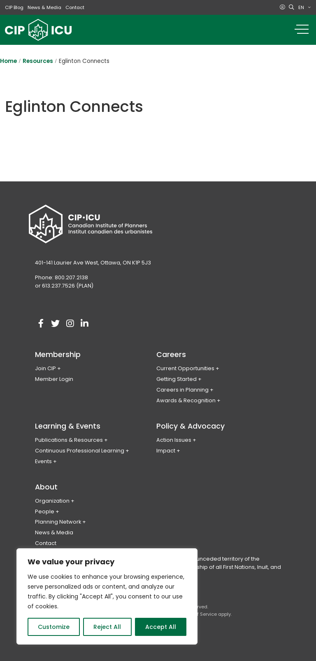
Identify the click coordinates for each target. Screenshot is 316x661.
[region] (107, 596)
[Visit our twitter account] (55, 324)
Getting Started (176, 379)
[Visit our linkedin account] (84, 324)
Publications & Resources (69, 439)
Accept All (160, 627)
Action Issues (173, 439)
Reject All (107, 627)
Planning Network (58, 521)
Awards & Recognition (186, 400)
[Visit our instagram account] (70, 324)
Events (43, 461)
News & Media (44, 7)
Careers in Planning (182, 389)
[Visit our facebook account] (41, 324)
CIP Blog (14, 7)
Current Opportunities (185, 368)
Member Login (54, 379)
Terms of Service (198, 614)
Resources (38, 61)
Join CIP (45, 368)
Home (8, 61)
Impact (165, 450)
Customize (54, 627)
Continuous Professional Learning (79, 450)
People (44, 511)
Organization (52, 500)
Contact (74, 7)
